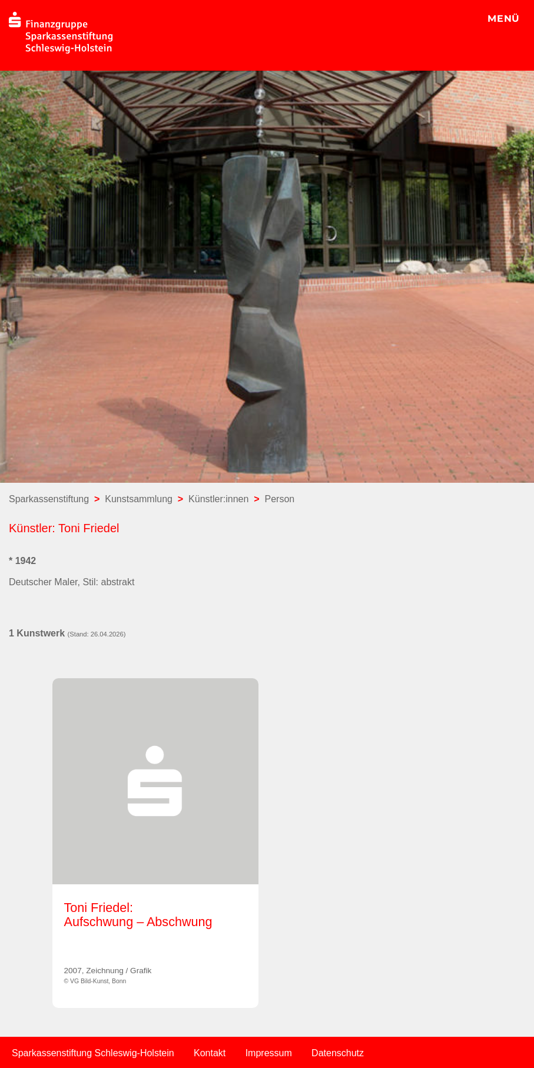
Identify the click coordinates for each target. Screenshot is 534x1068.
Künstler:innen (218, 499)
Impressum (269, 1053)
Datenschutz (337, 1053)
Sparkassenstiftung (49, 499)
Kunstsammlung (139, 499)
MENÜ (503, 18)
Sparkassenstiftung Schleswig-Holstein (93, 1053)
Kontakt (209, 1053)
